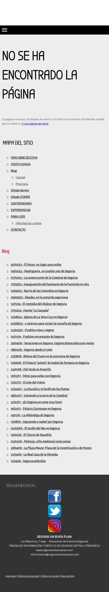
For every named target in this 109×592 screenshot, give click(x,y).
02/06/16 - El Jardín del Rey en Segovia (35, 428)
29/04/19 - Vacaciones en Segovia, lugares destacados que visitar (52, 343)
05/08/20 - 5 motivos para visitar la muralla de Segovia (46, 323)
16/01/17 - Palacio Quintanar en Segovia (36, 408)
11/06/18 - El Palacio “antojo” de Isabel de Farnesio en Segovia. (50, 363)
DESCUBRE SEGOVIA (24, 158)
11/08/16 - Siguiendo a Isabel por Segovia (37, 422)
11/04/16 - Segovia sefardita (28, 461)
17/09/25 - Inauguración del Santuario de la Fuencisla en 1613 (50, 284)
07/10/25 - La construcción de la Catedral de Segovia (44, 278)
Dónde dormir (20, 190)
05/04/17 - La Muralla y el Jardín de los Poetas (40, 389)
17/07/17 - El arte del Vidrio (28, 382)
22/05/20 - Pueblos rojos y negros (32, 330)
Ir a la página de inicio (35, 123)
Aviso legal (10, 576)
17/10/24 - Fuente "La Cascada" (30, 310)
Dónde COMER (20, 197)
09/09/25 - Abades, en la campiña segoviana (39, 297)
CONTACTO (18, 230)
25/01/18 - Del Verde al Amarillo (31, 369)
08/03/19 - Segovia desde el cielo (31, 350)
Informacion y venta (28, 223)
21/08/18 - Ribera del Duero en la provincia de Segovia (45, 356)
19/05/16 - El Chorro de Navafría (31, 435)
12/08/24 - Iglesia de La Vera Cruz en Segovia (39, 317)
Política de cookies (50, 576)
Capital (20, 177)
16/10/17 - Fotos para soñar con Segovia (35, 376)
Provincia (22, 184)
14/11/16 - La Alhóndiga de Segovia (32, 415)
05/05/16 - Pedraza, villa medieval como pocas (41, 441)
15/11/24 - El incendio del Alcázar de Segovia (39, 304)
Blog (14, 171)
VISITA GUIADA (20, 164)
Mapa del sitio (68, 576)
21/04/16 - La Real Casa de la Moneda (34, 454)
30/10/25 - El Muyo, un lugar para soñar (36, 264)
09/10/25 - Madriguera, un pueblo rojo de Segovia (43, 271)
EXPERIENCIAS (20, 210)
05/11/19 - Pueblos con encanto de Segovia (37, 336)
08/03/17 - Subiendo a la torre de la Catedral (39, 395)
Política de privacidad (28, 576)
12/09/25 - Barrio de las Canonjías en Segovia (39, 291)
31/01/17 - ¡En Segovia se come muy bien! (36, 402)
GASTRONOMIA (21, 203)
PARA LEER (18, 216)
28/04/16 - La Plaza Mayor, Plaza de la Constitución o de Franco (51, 448)
